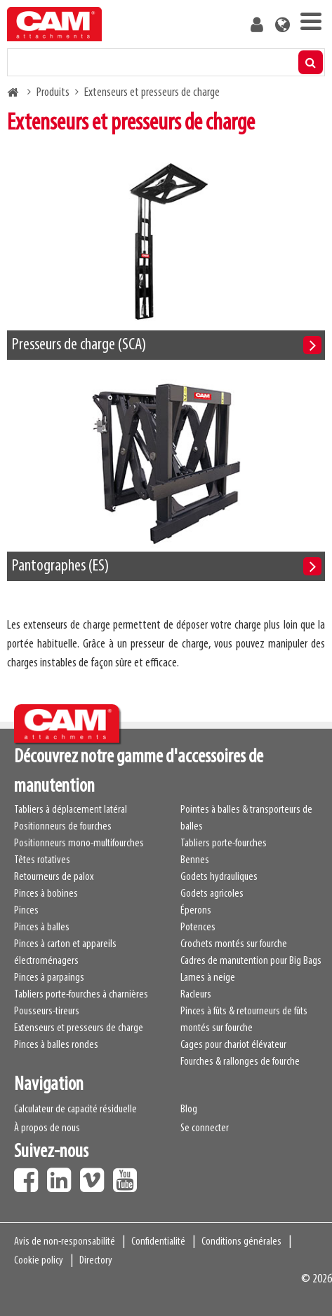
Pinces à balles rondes (56, 1045)
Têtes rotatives (42, 860)
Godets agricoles (212, 893)
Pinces (26, 910)
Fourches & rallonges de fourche (240, 1062)
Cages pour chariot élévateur (233, 1045)
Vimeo (95, 1175)
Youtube (128, 1175)
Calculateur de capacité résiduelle (75, 1109)
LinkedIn (62, 1175)
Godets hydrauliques (219, 877)
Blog (188, 1109)
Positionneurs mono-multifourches (79, 843)
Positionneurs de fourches (63, 826)
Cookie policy (38, 1260)
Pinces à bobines (46, 893)
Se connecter (204, 1128)
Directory (95, 1260)
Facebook (29, 1175)
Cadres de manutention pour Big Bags (250, 961)
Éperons (195, 910)
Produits (52, 92)
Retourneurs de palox (53, 877)
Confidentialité (158, 1241)
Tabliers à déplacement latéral (70, 810)
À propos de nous (47, 1128)
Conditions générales (241, 1241)
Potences (197, 927)
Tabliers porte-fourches (223, 843)
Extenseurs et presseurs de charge (78, 1028)
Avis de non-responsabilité (64, 1241)
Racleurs (195, 994)
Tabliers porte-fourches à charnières (81, 994)
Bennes (194, 860)
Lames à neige (207, 977)
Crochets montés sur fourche (233, 944)
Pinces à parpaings (49, 977)
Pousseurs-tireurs (46, 1011)
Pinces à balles (41, 927)
